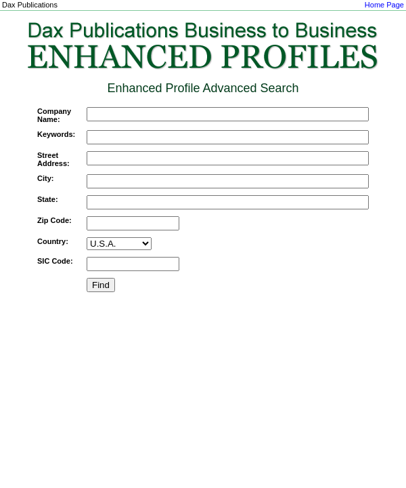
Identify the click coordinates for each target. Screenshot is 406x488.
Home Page (384, 5)
